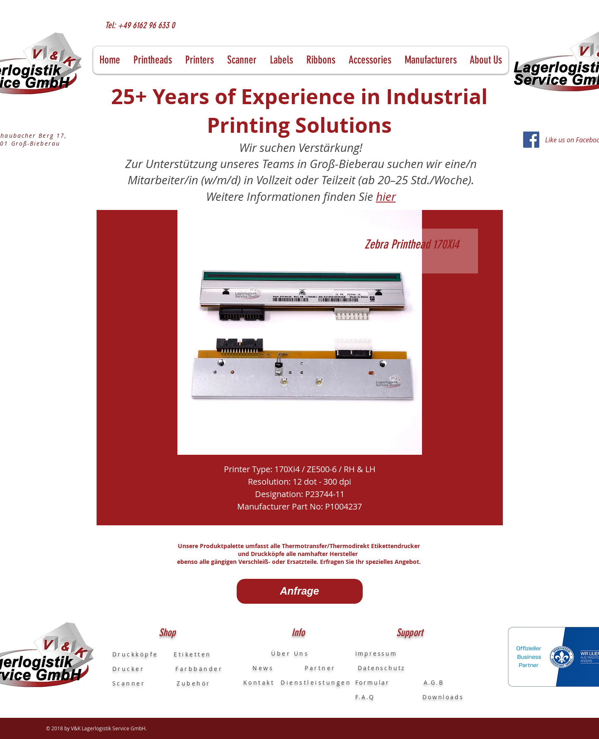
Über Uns (282, 653)
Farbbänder (199, 669)
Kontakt (259, 682)
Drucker (144, 669)
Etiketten (192, 654)
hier (386, 196)
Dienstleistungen (316, 682)
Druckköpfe (143, 654)
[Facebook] (531, 140)
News (258, 668)
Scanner (129, 683)
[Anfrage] (300, 591)
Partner (320, 668)
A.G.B (434, 682)
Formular (374, 682)
